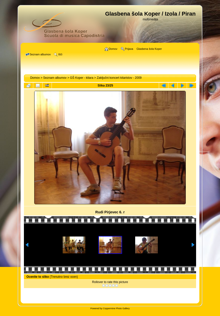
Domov (35, 78)
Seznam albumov (55, 78)
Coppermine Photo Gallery (116, 308)
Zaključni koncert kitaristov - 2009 (119, 78)
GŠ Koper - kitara (81, 78)
